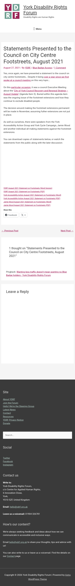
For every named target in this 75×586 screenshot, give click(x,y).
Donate (6, 423)
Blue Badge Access (42, 67)
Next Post (67, 230)
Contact (7, 413)
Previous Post (9, 230)
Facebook (8, 461)
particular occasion (21, 87)
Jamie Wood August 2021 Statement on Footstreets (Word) (27, 202)
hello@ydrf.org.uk (19, 507)
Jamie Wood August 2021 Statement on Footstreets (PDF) (27, 205)
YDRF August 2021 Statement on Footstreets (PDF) (24, 191)
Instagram (8, 465)
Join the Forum (10, 403)
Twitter (6, 458)
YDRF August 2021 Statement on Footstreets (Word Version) (28, 188)
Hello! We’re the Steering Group (18, 406)
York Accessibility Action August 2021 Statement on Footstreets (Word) (32, 195)
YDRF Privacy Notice (13, 420)
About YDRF (9, 399)
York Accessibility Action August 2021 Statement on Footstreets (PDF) (32, 198)
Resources (8, 416)
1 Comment (60, 67)
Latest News (9, 409)
